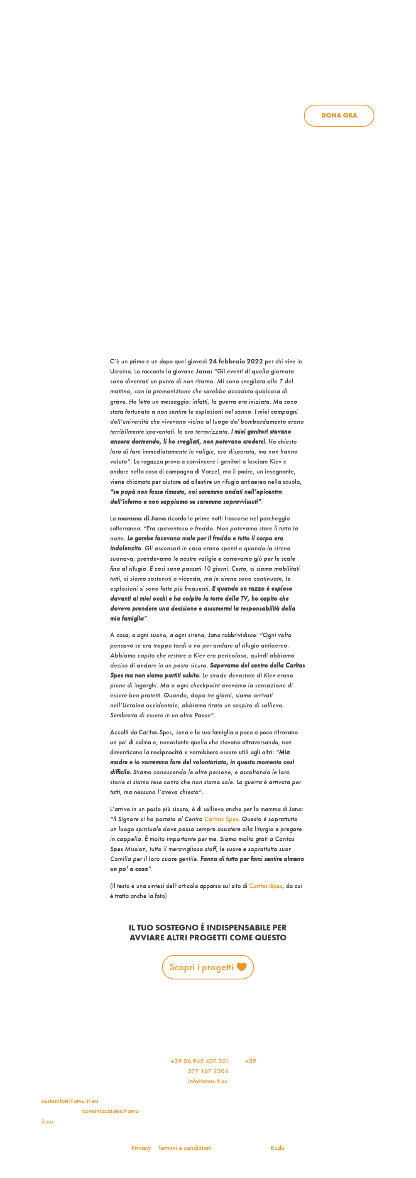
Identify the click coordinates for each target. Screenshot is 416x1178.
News (309, 80)
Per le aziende (345, 31)
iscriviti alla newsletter (262, 31)
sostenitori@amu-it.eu (70, 1101)
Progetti (263, 80)
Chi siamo (210, 80)
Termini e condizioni (185, 1148)
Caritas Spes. (222, 819)
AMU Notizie (180, 31)
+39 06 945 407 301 (200, 1061)
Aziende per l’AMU (308, 134)
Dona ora (339, 115)
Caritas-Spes (265, 885)
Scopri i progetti (201, 966)
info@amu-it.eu (208, 1081)
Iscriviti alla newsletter (349, 161)
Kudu (277, 1148)
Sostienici (357, 80)
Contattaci (351, 65)
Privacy (141, 1148)
